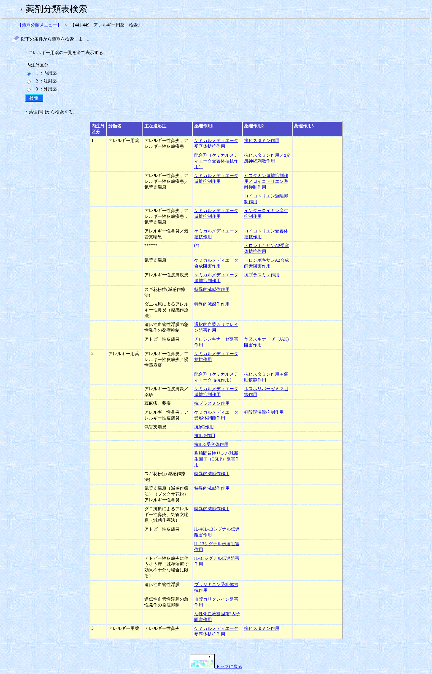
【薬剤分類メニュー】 (39, 25)
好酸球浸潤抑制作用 (264, 412)
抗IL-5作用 (204, 435)
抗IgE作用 (204, 426)
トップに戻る (216, 666)
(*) (196, 245)
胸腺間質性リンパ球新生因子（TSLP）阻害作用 (217, 459)
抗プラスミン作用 (261, 274)
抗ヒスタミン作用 (261, 140)
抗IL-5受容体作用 (211, 444)
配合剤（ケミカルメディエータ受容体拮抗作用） (216, 161)
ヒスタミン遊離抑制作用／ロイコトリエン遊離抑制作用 (266, 181)
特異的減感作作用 (211, 289)
